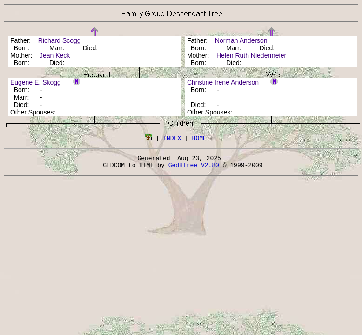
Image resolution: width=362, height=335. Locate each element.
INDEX (172, 138)
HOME (199, 138)
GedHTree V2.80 (193, 167)
